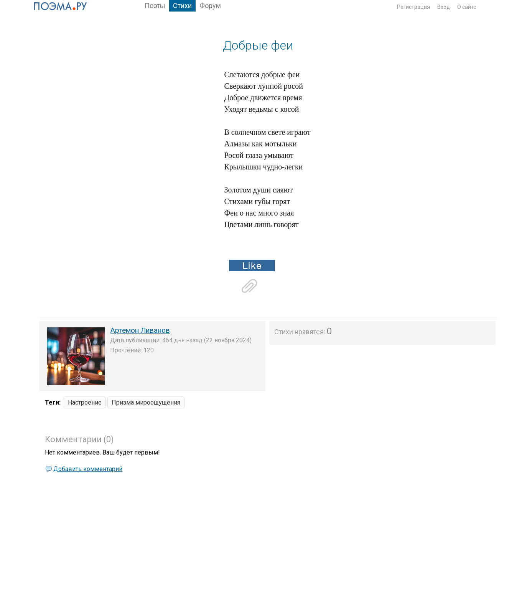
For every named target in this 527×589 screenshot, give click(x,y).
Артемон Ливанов (140, 330)
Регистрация (413, 7)
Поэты (155, 6)
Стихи (182, 6)
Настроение (85, 402)
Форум (210, 6)
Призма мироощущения (146, 402)
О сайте (466, 7)
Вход (443, 7)
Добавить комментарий (87, 469)
